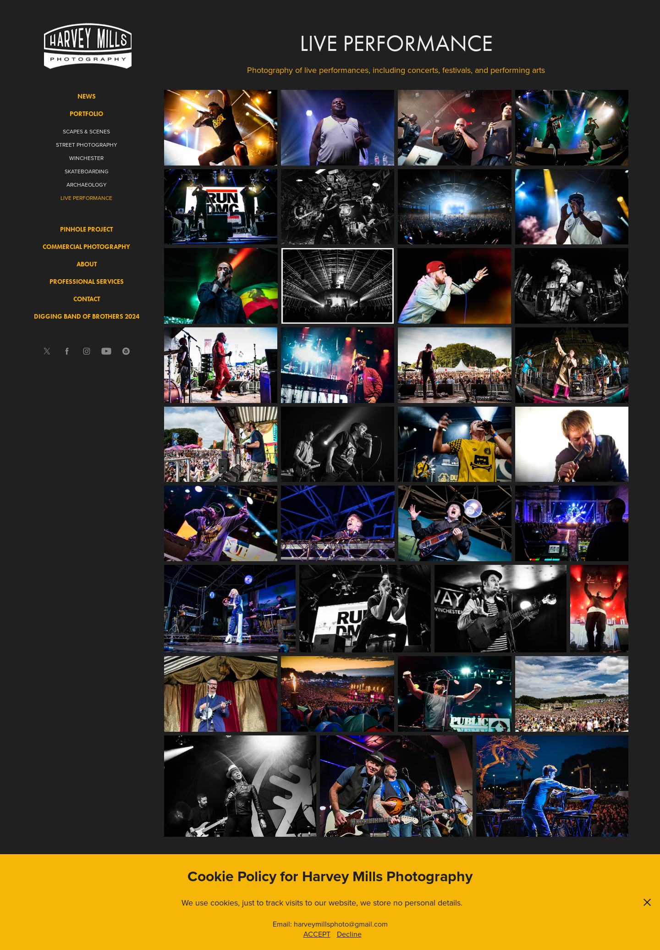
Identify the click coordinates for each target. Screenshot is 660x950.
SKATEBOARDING (87, 171)
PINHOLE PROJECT (86, 229)
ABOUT (87, 264)
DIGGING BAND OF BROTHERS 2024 (86, 316)
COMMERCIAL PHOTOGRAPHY (86, 247)
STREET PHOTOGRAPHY (86, 145)
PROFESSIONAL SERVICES (87, 282)
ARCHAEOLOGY (86, 184)
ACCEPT (316, 934)
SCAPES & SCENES (86, 131)
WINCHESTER (86, 158)
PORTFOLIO (86, 114)
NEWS (86, 96)
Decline (349, 934)
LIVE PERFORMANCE (86, 198)
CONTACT (86, 299)
